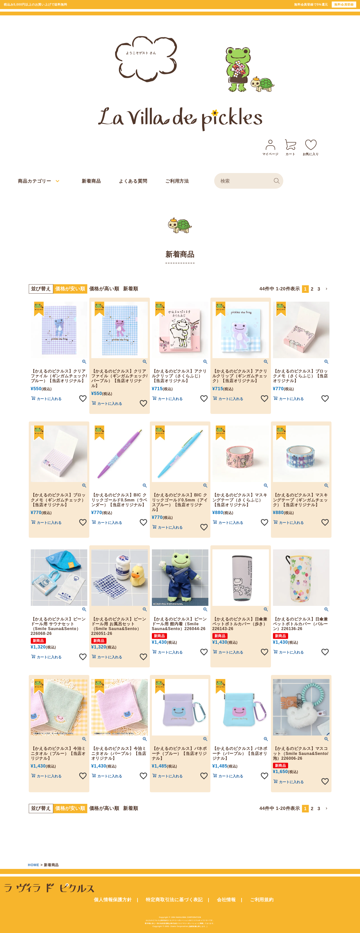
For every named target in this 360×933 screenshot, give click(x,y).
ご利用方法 (177, 181)
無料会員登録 (344, 4)
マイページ (270, 146)
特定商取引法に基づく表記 (174, 899)
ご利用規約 (262, 899)
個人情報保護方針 (113, 899)
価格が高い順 (104, 288)
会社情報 (226, 899)
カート (291, 146)
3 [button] (319, 289)
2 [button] (312, 289)
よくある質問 (133, 181)
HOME (33, 865)
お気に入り (311, 146)
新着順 (130, 288)
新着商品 (91, 181)
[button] (326, 289)
